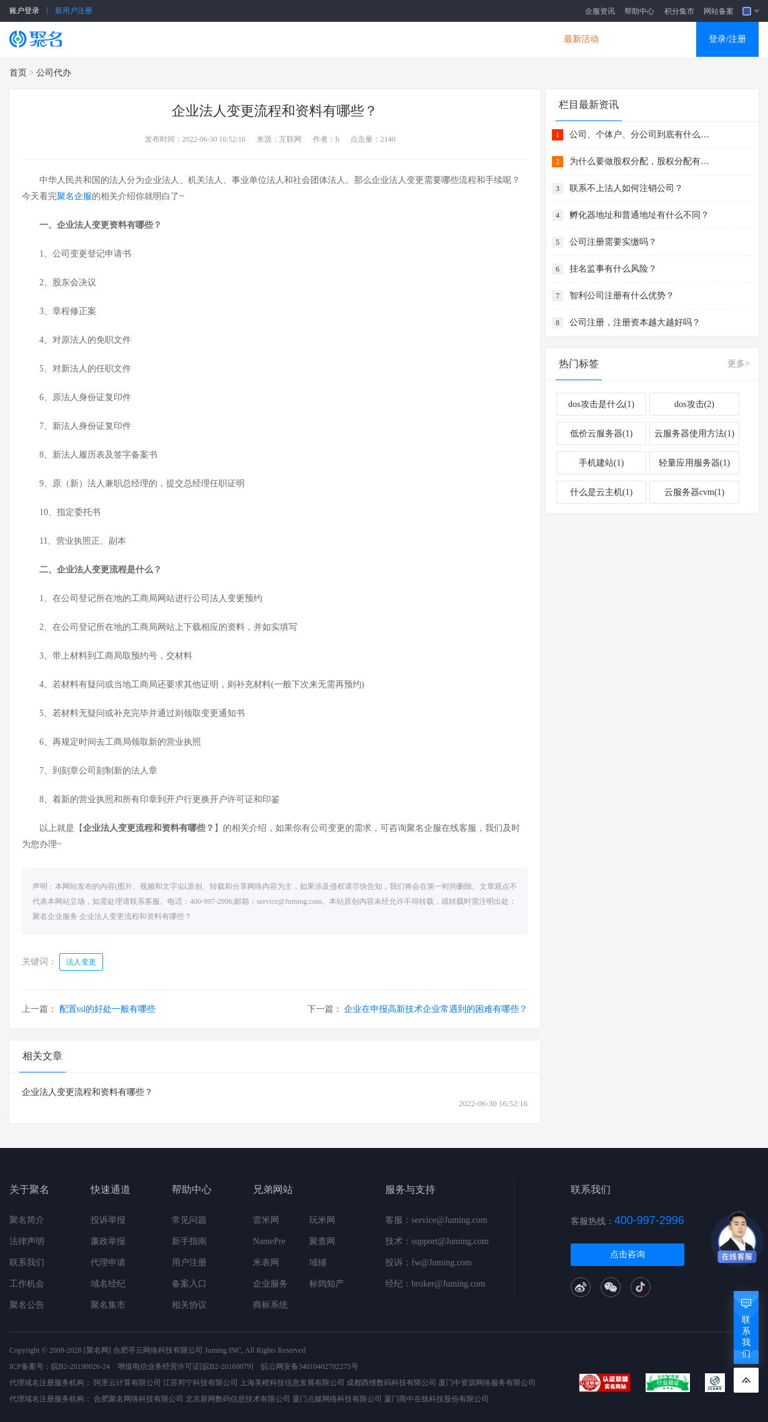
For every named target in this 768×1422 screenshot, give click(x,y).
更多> (738, 363)
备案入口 (189, 1283)
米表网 (266, 1262)
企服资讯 (600, 11)
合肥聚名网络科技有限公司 (139, 1399)
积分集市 (679, 11)
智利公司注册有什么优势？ (621, 295)
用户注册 (189, 1262)
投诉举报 (108, 1220)
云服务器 (219, 39)
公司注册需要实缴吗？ (613, 242)
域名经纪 (108, 1283)
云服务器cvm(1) (694, 492)
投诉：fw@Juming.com (428, 1262)
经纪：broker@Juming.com (435, 1283)
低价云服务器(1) (601, 433)
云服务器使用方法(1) (694, 433)
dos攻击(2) (694, 404)
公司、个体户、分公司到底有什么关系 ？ (641, 134)
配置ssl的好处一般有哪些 (107, 1009)
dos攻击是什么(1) (601, 404)
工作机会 (26, 1283)
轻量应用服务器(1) (694, 463)
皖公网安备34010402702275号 (309, 1366)
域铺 (318, 1262)
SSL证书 (148, 39)
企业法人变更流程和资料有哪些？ (135, 916)
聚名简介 (26, 1220)
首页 (18, 72)
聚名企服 (74, 196)
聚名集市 (108, 1305)
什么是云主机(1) (601, 492)
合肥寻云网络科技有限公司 (158, 1350)
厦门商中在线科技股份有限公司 (436, 1399)
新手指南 (189, 1241)
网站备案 (719, 11)
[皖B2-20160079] (227, 1366)
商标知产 (364, 39)
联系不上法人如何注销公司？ (626, 188)
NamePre (269, 1241)
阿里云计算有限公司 (127, 1382)
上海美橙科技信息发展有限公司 (292, 1382)
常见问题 (189, 1220)
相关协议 (189, 1305)
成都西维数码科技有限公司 (391, 1382)
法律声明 (26, 1241)
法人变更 (81, 962)
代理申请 (108, 1262)
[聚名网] (97, 1350)
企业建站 (291, 39)
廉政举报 (108, 1241)
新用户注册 (73, 10)
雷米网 (266, 1220)
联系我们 (26, 1262)
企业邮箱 (436, 39)
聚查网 (322, 1241)
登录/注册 (727, 39)
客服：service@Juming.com (436, 1220)
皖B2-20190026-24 (80, 1366)
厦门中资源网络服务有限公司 (487, 1382)
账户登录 (24, 10)
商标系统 (270, 1305)
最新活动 (581, 39)
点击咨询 (627, 1254)
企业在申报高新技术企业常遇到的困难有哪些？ (436, 1009)
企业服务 (270, 1283)
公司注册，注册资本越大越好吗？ (635, 322)
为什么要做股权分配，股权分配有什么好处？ (641, 161)
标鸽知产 (326, 1283)
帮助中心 (639, 11)
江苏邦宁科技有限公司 (200, 1382)
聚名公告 (26, 1305)
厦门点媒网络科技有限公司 (337, 1399)
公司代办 (53, 72)
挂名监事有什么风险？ (613, 268)
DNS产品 (508, 39)
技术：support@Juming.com (437, 1241)
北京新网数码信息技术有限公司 (237, 1399)
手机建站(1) (601, 463)
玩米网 (322, 1220)
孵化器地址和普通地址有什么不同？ (639, 215)
